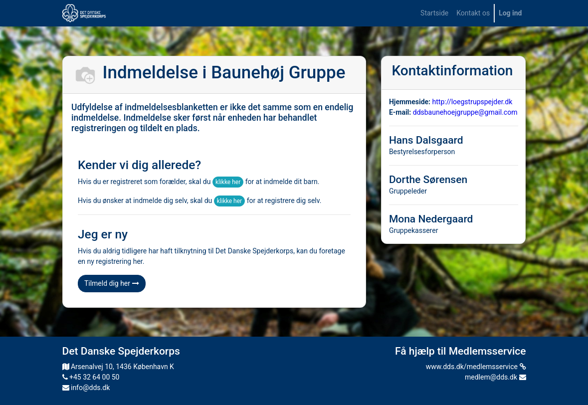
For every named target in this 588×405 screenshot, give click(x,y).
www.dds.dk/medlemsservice (476, 367)
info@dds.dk (86, 388)
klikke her (227, 182)
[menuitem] (434, 13)
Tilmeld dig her (111, 283)
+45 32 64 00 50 (91, 377)
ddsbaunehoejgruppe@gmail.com (465, 112)
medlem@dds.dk (495, 377)
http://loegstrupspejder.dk (472, 102)
